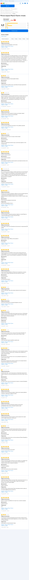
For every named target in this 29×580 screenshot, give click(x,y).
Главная (1, 8)
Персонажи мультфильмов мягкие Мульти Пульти (9, 12)
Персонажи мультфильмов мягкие (6, 10)
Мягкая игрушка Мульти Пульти (5, 13)
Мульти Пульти (3, 36)
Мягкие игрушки (14, 8)
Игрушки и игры (7, 8)
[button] (8, 6)
